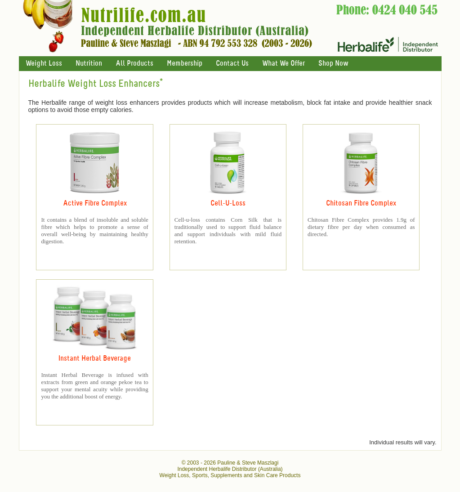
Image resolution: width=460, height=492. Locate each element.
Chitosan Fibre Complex (361, 203)
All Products (134, 63)
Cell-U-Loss (228, 203)
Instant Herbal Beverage (94, 358)
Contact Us (232, 63)
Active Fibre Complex (95, 203)
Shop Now (333, 63)
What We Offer (283, 63)
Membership (184, 63)
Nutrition (89, 63)
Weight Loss (44, 63)
